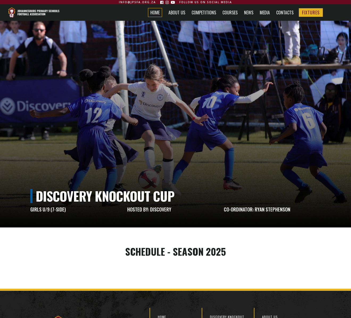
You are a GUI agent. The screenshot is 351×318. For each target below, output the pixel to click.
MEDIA (265, 12)
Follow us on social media (205, 2)
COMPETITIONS (204, 12)
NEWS (248, 12)
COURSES (230, 12)
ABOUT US (176, 12)
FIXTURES (311, 12)
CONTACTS (285, 12)
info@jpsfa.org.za (137, 2)
